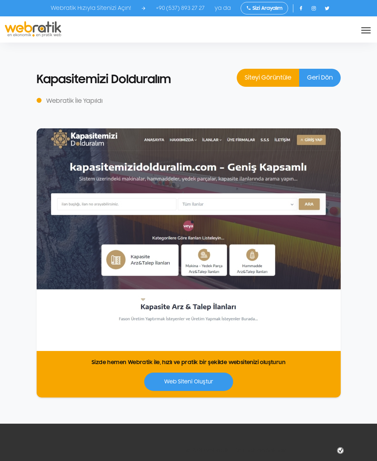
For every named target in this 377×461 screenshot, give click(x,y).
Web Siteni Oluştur (188, 381)
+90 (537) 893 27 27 (180, 8)
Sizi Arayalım (264, 8)
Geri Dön (320, 77)
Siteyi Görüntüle (268, 77)
